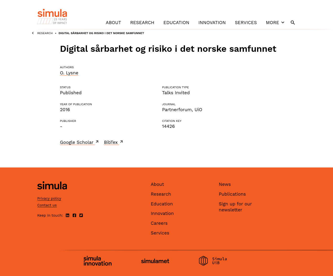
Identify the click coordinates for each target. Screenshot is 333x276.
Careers (159, 223)
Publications (232, 194)
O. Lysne (69, 73)
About (113, 22)
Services (246, 22)
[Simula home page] (52, 193)
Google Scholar (79, 142)
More (275, 22)
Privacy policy (49, 198)
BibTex (114, 142)
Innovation (212, 22)
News (225, 184)
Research (142, 22)
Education (176, 22)
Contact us (47, 205)
